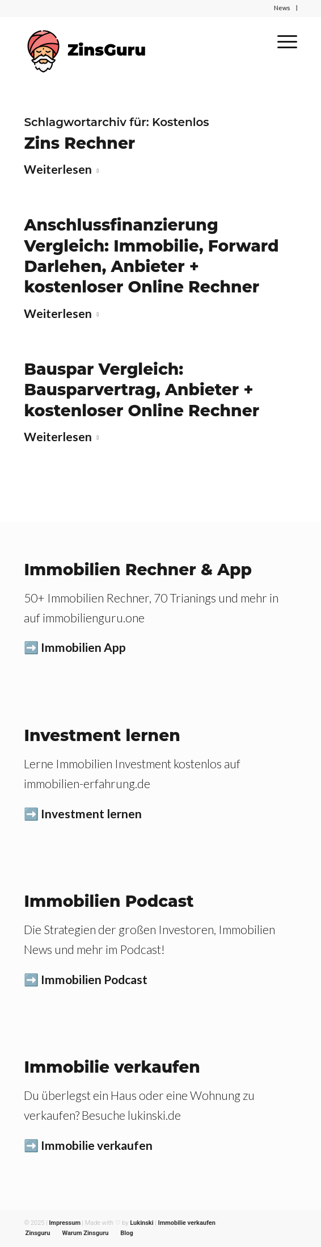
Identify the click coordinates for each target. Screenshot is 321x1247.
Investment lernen (91, 813)
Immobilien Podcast (94, 979)
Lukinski (141, 1223)
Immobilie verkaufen (97, 1145)
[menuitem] (37, 1233)
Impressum (65, 1223)
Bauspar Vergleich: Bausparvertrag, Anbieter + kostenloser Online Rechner (141, 389)
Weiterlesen (63, 169)
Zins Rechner (79, 143)
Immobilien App (83, 647)
